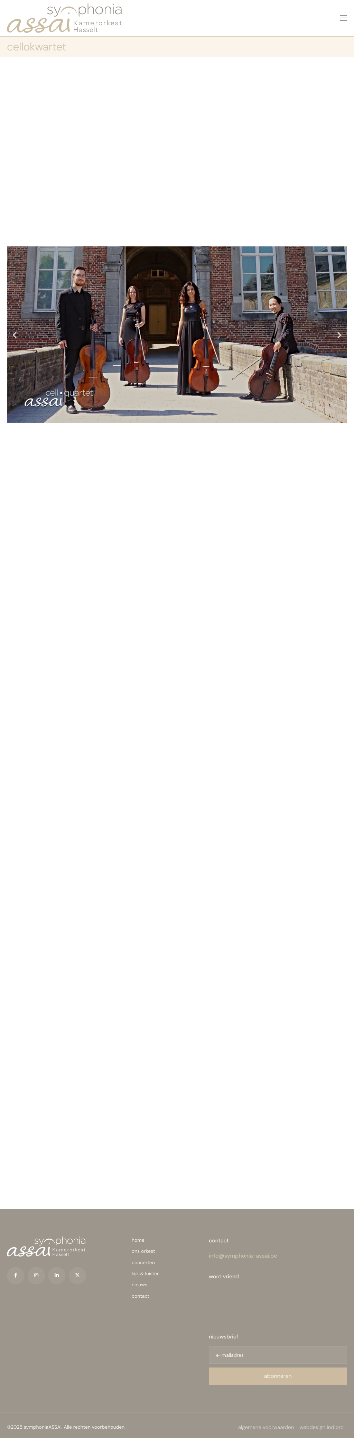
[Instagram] (36, 1271)
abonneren (278, 1372)
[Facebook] (15, 1271)
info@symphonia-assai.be (243, 1251)
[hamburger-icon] (343, 15)
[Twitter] (77, 1271)
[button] (14, 329)
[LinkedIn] (56, 1271)
